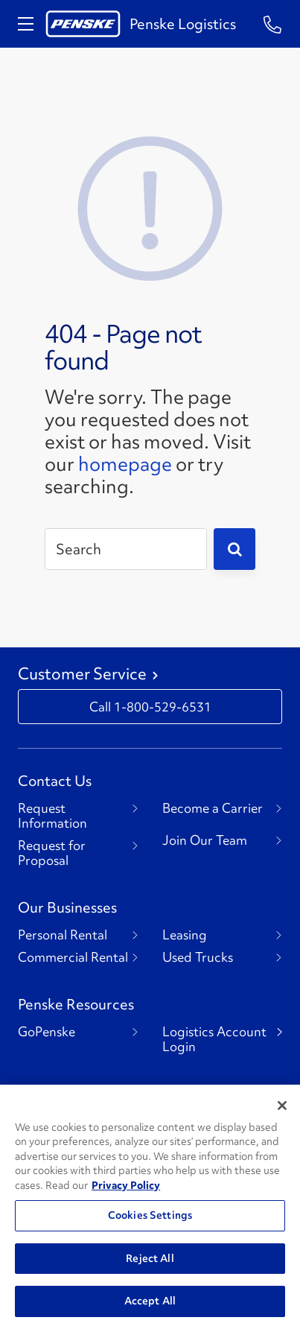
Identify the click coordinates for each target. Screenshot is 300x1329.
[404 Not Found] (150, 206)
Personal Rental (62, 934)
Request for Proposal (52, 853)
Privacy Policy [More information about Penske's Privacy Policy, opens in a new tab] (126, 1185)
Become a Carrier (212, 808)
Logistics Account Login (214, 1039)
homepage (125, 464)
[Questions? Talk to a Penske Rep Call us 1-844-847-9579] (273, 23)
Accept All (150, 1300)
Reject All (149, 1258)
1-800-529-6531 (162, 706)
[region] (150, 1207)
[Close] (282, 1105)
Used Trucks (197, 957)
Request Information (52, 816)
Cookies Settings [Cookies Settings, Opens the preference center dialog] (150, 1215)
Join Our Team (204, 840)
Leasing (184, 934)
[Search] (126, 549)
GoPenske (46, 1031)
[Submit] (234, 549)
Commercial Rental (73, 957)
